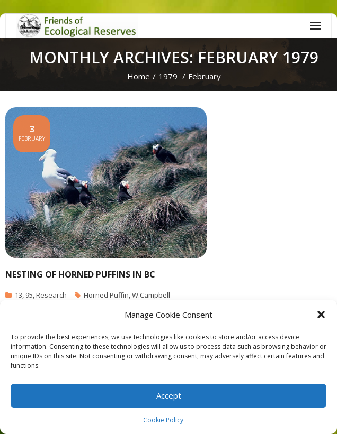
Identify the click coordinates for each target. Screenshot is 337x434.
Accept (168, 395)
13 (18, 295)
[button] (321, 314)
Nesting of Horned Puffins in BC (80, 274)
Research (51, 295)
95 (29, 295)
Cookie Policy (163, 419)
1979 (168, 76)
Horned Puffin (106, 295)
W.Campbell (151, 295)
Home (138, 76)
